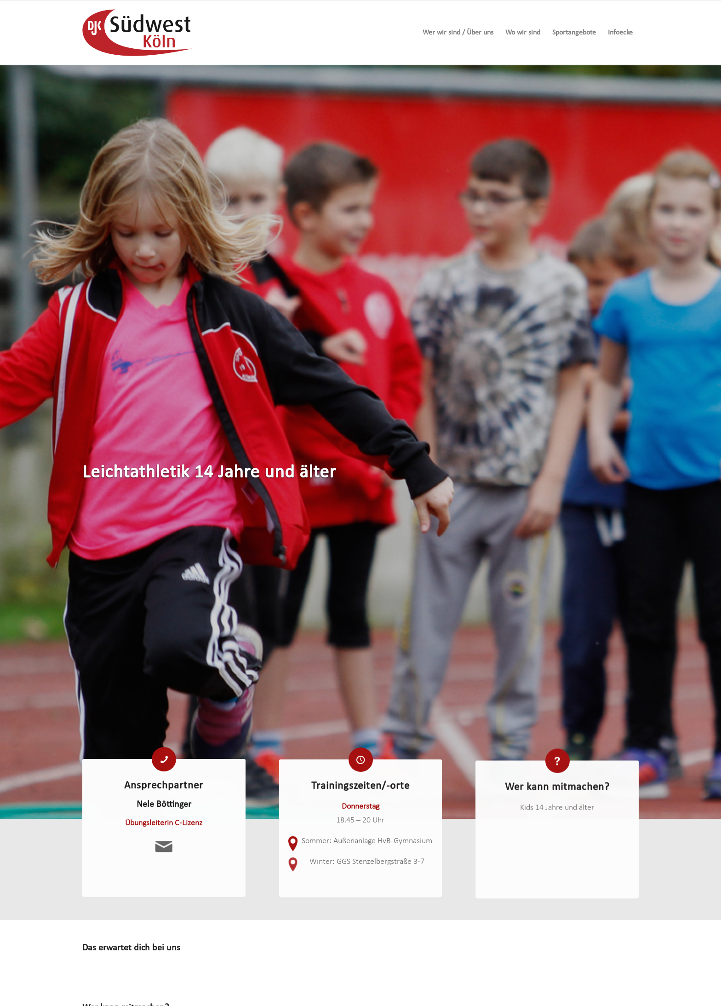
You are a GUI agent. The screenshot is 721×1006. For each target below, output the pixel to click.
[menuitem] (458, 32)
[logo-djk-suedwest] (137, 32)
